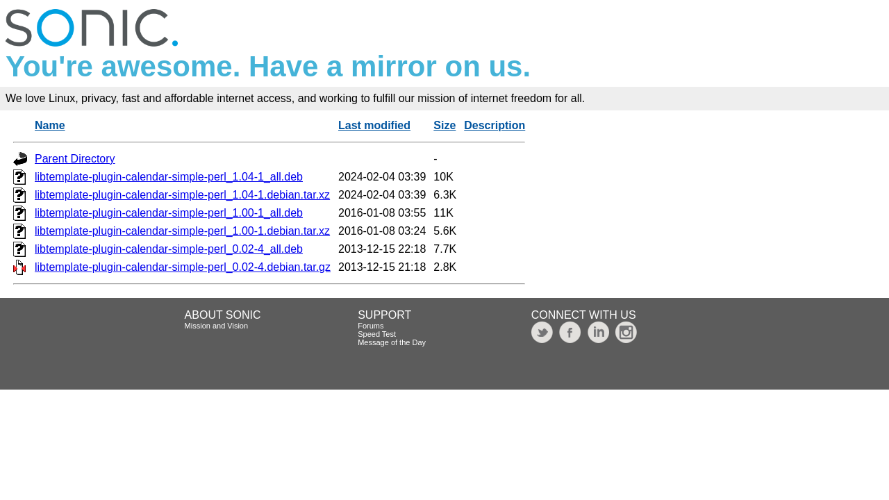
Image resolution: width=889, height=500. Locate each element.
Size (444, 125)
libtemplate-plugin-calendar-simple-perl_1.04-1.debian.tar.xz (182, 195)
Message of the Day (392, 342)
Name (50, 125)
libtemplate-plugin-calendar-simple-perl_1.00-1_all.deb (169, 213)
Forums (370, 326)
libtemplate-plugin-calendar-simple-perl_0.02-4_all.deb (169, 249)
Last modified (374, 125)
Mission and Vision (217, 326)
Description (494, 125)
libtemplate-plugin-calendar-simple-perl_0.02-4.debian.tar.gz (183, 267)
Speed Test (377, 334)
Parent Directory (75, 159)
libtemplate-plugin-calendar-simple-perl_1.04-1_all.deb (169, 177)
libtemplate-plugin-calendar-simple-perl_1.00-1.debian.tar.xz (182, 231)
